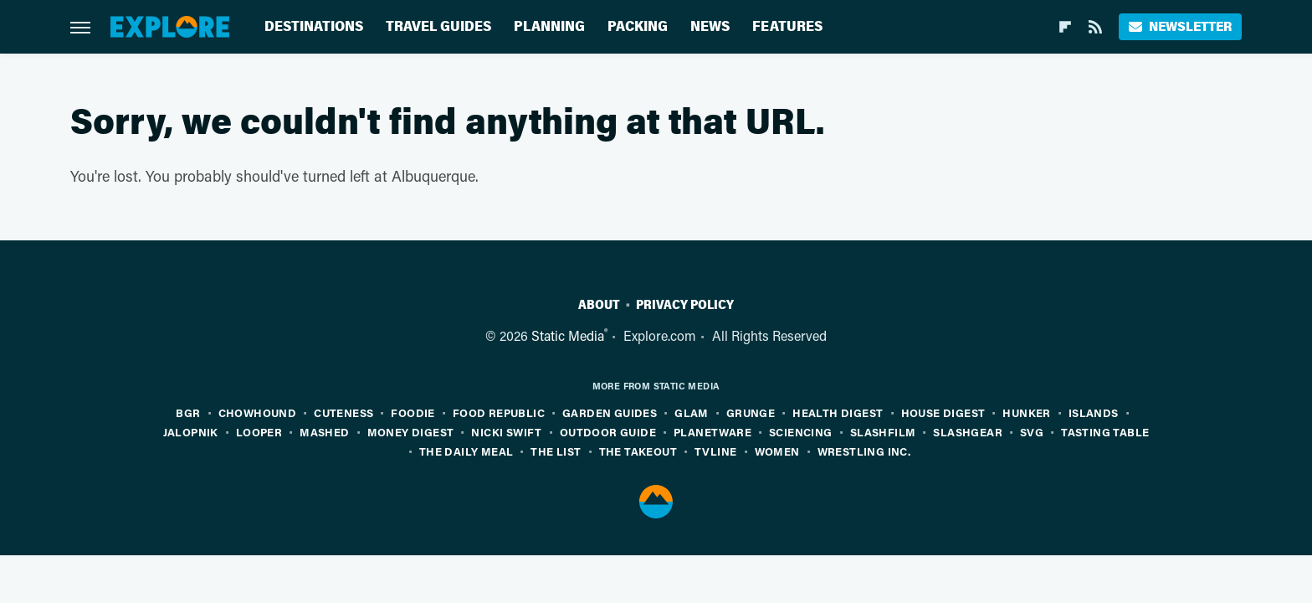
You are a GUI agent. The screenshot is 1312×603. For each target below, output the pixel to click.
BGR (188, 412)
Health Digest (837, 412)
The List (555, 451)
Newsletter (1180, 26)
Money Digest (410, 432)
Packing (637, 26)
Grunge (750, 412)
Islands (1094, 412)
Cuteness (343, 412)
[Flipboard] (1065, 27)
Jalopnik (190, 432)
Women (777, 451)
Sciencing (801, 432)
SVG (1031, 432)
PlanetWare (712, 432)
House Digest (943, 412)
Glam (691, 412)
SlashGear (967, 432)
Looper (259, 432)
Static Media (567, 335)
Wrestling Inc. (864, 451)
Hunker (1026, 412)
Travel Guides (438, 26)
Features (787, 26)
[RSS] (1095, 27)
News (710, 26)
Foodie (412, 412)
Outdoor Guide (608, 432)
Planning (549, 26)
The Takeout (638, 451)
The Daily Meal (466, 451)
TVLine (715, 451)
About (599, 304)
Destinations (313, 26)
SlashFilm (883, 432)
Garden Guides (609, 412)
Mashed (324, 432)
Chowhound (257, 412)
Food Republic (499, 412)
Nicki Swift (506, 432)
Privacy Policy (685, 304)
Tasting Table (1105, 432)
